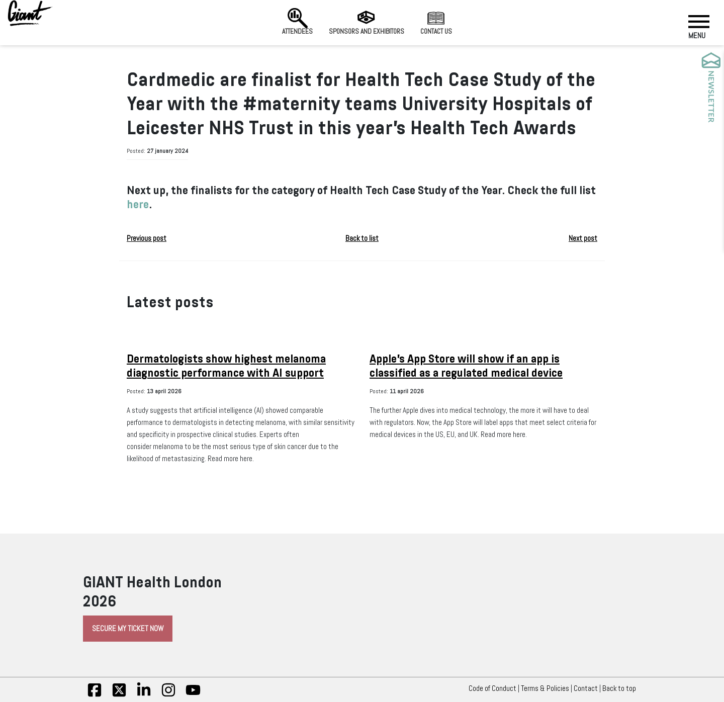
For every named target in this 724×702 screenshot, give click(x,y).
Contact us (436, 21)
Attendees (297, 21)
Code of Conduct (492, 688)
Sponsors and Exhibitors (366, 21)
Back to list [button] (362, 238)
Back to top (621, 688)
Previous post (146, 238)
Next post (583, 238)
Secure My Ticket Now (127, 628)
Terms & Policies (545, 688)
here (138, 204)
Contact (586, 688)
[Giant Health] (30, 13)
